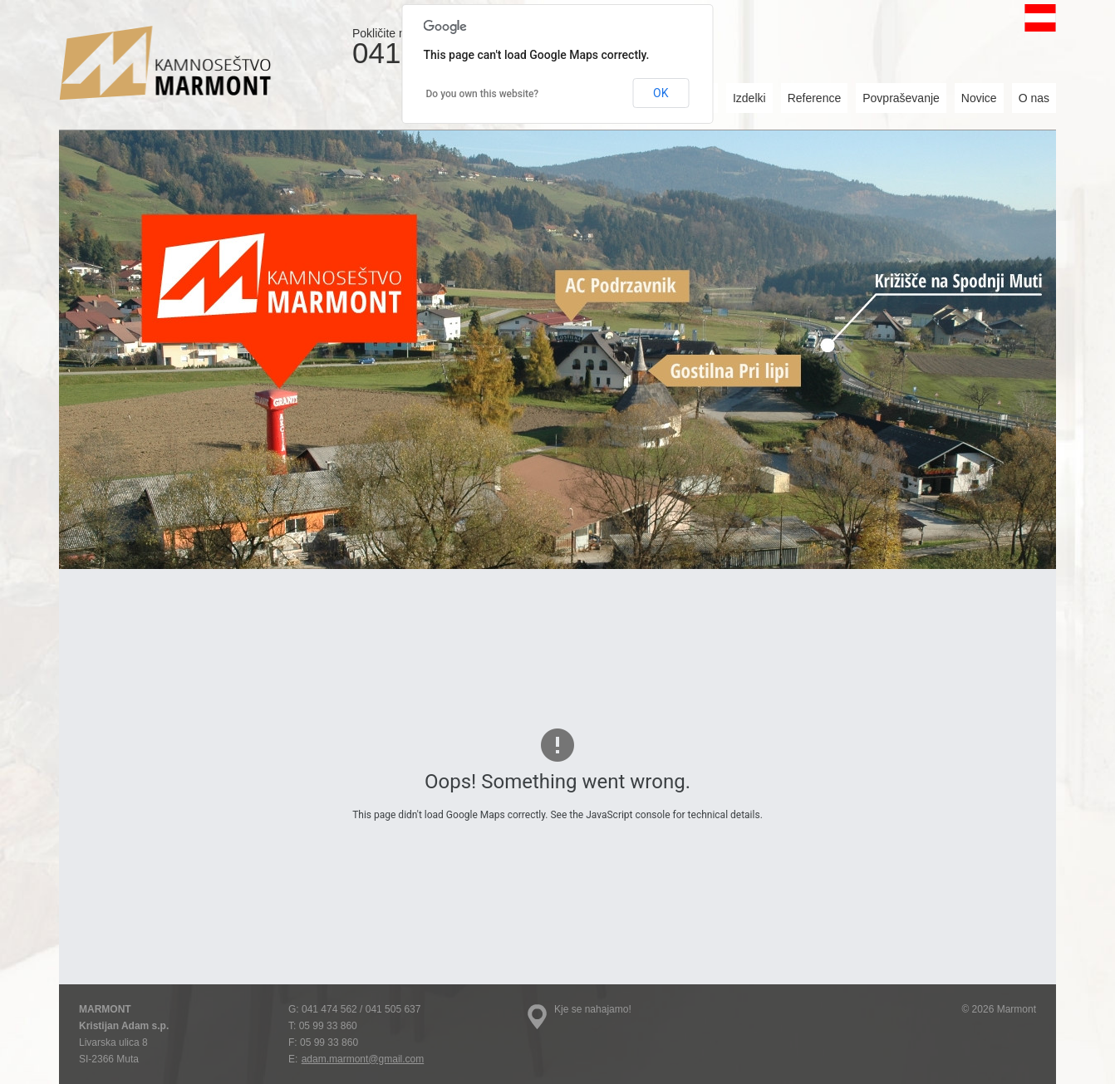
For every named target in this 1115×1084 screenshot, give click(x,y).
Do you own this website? (482, 94)
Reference (815, 98)
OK (660, 93)
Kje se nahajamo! (592, 1009)
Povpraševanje (901, 98)
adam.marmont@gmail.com (363, 1059)
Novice (979, 98)
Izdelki (749, 98)
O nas (1034, 98)
